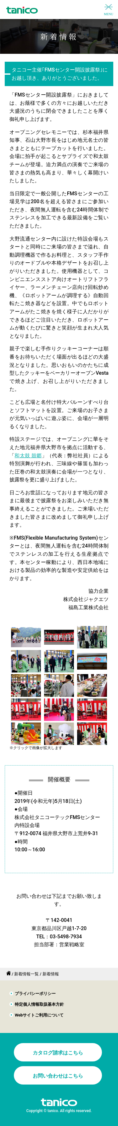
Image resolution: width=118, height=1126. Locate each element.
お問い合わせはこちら (58, 1076)
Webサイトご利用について (39, 1015)
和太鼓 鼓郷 (28, 456)
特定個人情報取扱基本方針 (39, 1004)
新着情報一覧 (26, 974)
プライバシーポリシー (35, 993)
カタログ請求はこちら (58, 1053)
